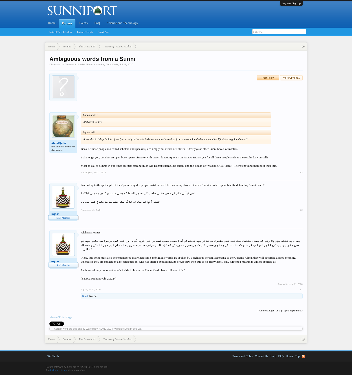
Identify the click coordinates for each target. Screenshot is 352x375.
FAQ (97, 23)
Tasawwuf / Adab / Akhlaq (79, 64)
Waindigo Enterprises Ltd (127, 328)
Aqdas (55, 213)
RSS (303, 356)
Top (297, 356)
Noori (85, 296)
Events (83, 23)
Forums (67, 23)
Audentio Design (58, 370)
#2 (301, 210)
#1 (301, 289)
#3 (301, 172)
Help (273, 356)
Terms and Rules (243, 356)
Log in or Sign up (291, 3)
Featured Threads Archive (60, 32)
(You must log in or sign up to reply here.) (280, 310)
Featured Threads (85, 32)
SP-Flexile (53, 356)
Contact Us (261, 356)
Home (51, 23)
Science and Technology (122, 23)
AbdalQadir (112, 64)
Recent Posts (103, 32)
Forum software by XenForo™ (77, 367)
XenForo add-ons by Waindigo (79, 328)
